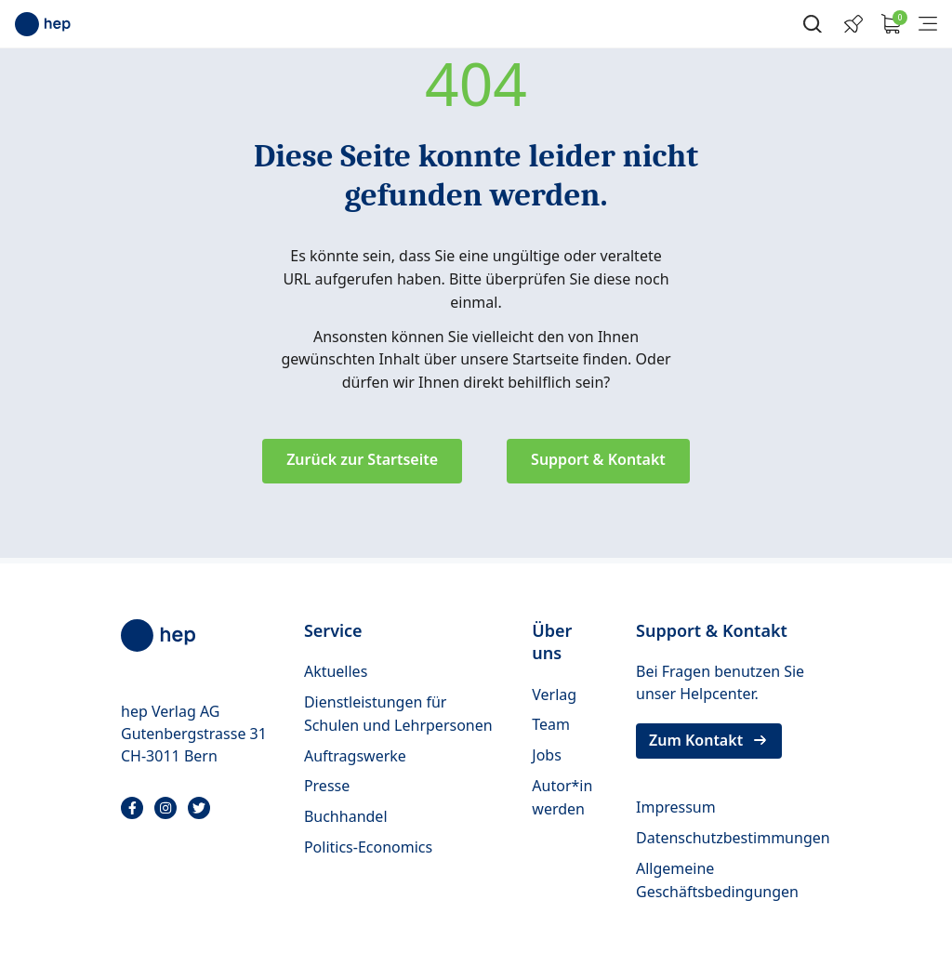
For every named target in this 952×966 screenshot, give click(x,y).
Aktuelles (335, 671)
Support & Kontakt (598, 459)
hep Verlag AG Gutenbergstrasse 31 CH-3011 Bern (194, 733)
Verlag (554, 694)
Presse (327, 785)
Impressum (676, 807)
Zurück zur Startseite (362, 459)
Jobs (547, 755)
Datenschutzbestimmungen (733, 837)
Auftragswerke (355, 756)
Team (551, 724)
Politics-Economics (368, 847)
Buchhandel (346, 816)
